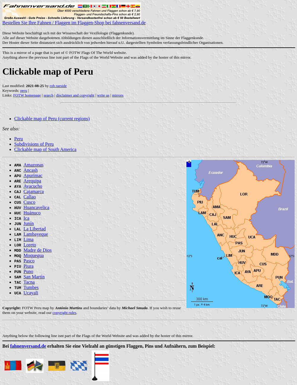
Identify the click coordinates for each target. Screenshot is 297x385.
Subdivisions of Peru (34, 144)
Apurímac (32, 175)
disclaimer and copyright (75, 95)
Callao (29, 196)
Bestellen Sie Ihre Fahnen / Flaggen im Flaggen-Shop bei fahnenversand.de (74, 20)
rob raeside (58, 86)
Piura (28, 266)
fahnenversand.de (28, 346)
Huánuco (32, 212)
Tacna (29, 282)
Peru (18, 138)
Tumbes (31, 287)
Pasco (28, 260)
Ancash (30, 170)
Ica (26, 218)
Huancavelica (36, 207)
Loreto (29, 244)
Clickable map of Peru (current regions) (52, 118)
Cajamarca (33, 191)
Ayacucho (32, 186)
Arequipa (32, 180)
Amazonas (33, 164)
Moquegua (33, 255)
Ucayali (30, 292)
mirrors (117, 95)
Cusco (29, 202)
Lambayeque (35, 234)
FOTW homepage (27, 95)
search (48, 95)
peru (23, 90)
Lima (28, 239)
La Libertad (34, 228)
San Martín (34, 276)
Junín (28, 223)
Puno (28, 271)
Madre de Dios (37, 250)
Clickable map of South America (45, 149)
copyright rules (64, 312)
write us (103, 95)
